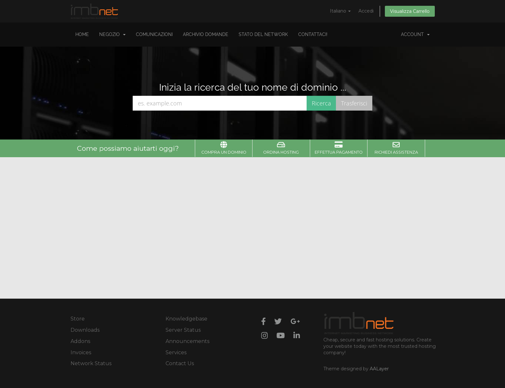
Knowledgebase (186, 319)
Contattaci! (313, 34)
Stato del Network (263, 34)
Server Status (183, 330)
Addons (80, 341)
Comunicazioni (154, 34)
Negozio (112, 34)
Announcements (187, 341)
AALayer (379, 369)
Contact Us (180, 363)
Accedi (366, 11)
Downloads (85, 330)
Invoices (81, 352)
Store (78, 319)
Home (82, 34)
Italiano (340, 11)
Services (176, 352)
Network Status (91, 363)
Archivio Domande (205, 34)
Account (415, 34)
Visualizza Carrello (410, 11)
